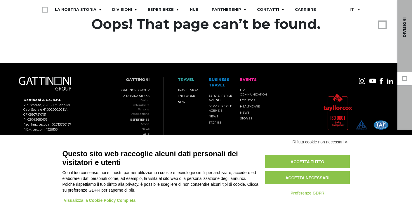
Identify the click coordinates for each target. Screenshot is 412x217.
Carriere (305, 9)
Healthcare (250, 106)
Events (404, 106)
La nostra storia (75, 9)
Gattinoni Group (135, 90)
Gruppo (404, 78)
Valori (145, 100)
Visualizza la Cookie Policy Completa (100, 200)
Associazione (140, 114)
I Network (186, 96)
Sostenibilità (140, 105)
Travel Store (189, 90)
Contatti (268, 9)
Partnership (226, 9)
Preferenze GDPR (307, 193)
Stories (215, 122)
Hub (194, 9)
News (145, 129)
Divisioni (122, 9)
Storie (145, 124)
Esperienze (161, 9)
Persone (143, 109)
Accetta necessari (307, 178)
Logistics (247, 100)
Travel (404, 119)
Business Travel (404, 93)
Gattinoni (137, 79)
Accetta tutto (307, 161)
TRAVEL (186, 79)
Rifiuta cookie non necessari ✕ (320, 142)
